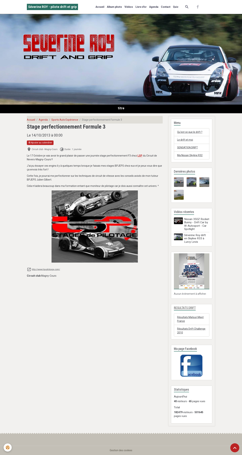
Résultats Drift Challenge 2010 (191, 330)
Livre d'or (141, 6)
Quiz (175, 6)
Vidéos (129, 6)
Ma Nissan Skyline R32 (190, 155)
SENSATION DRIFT (187, 147)
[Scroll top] (234, 447)
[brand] (52, 7)
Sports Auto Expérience (64, 119)
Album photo (114, 6)
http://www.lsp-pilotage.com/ (46, 269)
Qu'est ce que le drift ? (189, 132)
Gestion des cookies (121, 450)
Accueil (100, 6)
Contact (165, 6)
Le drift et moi (185, 139)
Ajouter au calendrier (40, 142)
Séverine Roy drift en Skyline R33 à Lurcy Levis (195, 238)
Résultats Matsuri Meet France (190, 319)
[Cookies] (8, 447)
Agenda (153, 6)
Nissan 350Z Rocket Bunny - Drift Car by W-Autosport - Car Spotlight (196, 224)
